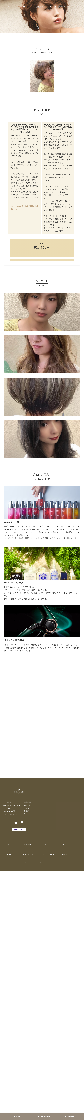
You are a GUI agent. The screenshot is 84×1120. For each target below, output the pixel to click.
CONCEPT (8, 6)
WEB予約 (69, 1116)
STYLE (24, 6)
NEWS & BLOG (64, 6)
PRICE (17, 6)
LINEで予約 (15, 1116)
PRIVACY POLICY (47, 865)
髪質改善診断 (44, 1116)
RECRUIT (76, 6)
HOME (9, 856)
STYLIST (53, 6)
